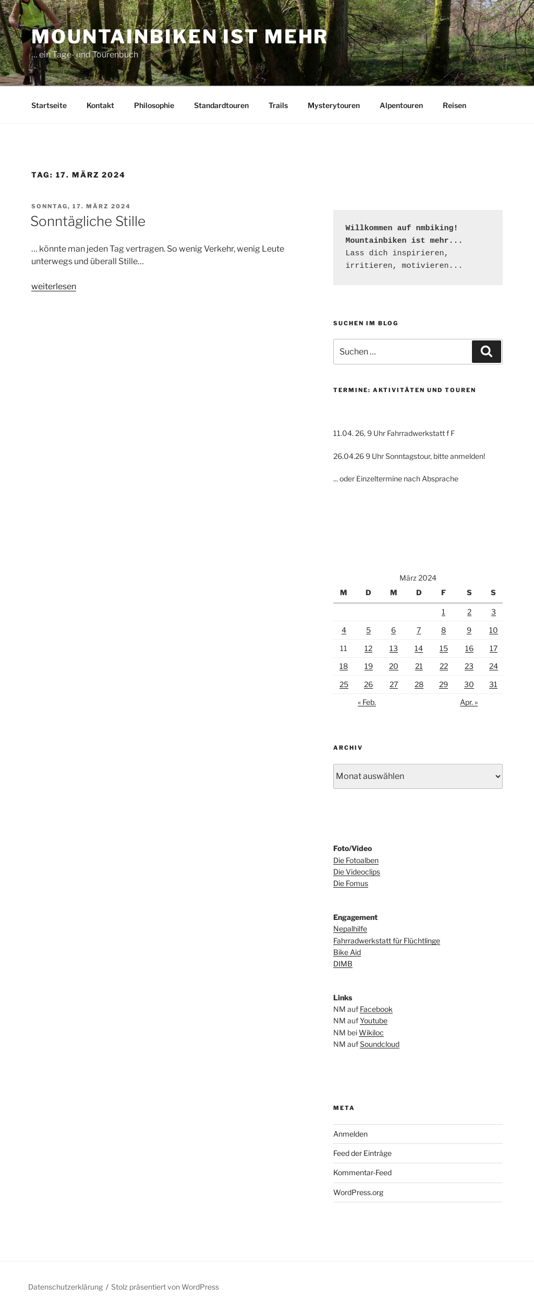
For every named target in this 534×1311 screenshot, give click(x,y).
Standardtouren (221, 105)
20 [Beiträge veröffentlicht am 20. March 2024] (393, 666)
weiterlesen (53, 286)
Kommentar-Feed (362, 1172)
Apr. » (469, 702)
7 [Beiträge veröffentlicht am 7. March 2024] (419, 629)
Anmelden (350, 1133)
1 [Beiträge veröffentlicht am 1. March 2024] (443, 611)
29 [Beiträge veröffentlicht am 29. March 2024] (443, 684)
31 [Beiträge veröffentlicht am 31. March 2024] (493, 684)
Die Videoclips (356, 871)
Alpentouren (401, 105)
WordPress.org (358, 1192)
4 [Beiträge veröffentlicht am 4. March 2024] (344, 629)
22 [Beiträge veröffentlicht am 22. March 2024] (444, 666)
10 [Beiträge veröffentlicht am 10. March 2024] (493, 629)
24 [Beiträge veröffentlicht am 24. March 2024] (493, 666)
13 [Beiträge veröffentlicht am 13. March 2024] (394, 648)
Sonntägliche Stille (87, 221)
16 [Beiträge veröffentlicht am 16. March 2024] (469, 648)
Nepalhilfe (350, 928)
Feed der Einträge (362, 1153)
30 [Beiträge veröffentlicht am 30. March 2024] (469, 684)
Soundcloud (379, 1044)
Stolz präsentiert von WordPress (165, 1286)
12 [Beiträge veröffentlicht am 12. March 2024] (368, 648)
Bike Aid (347, 952)
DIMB (343, 963)
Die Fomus (350, 883)
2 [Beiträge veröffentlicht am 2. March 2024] (469, 611)
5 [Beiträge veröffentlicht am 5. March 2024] (368, 629)
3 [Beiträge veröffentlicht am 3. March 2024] (493, 611)
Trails (278, 105)
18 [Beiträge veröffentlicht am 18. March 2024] (343, 666)
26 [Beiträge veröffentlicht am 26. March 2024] (368, 684)
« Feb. (367, 702)
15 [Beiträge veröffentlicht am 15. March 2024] (444, 648)
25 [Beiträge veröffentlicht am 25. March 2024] (343, 684)
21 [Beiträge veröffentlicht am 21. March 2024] (419, 666)
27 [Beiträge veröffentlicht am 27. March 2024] (394, 684)
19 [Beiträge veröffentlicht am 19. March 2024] (369, 666)
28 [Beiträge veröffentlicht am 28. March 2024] (419, 684)
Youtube (373, 1020)
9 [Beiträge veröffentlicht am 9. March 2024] (469, 629)
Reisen (454, 105)
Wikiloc (371, 1032)
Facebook (376, 1009)
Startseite (49, 105)
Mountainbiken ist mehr (180, 36)
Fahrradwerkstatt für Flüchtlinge (386, 940)
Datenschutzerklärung (65, 1286)
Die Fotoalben (356, 860)
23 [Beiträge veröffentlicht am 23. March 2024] (469, 666)
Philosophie (154, 105)
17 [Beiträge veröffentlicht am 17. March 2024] (493, 648)
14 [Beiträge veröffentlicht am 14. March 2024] (419, 648)
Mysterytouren (334, 105)
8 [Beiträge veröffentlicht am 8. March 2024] (443, 629)
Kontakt (100, 105)
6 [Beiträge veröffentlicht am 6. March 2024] (393, 629)
